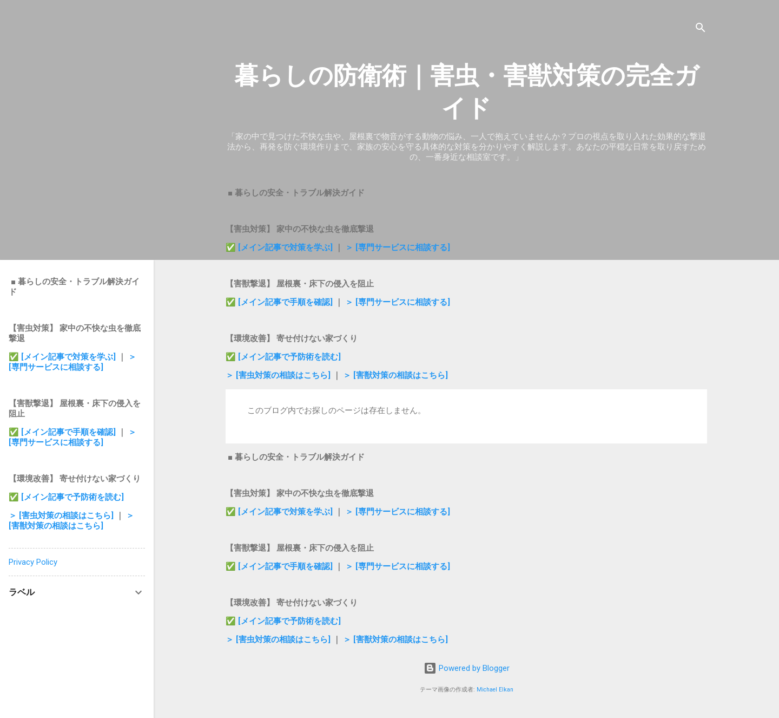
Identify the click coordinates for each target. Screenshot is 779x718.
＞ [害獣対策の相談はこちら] (395, 375)
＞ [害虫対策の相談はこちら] (279, 375)
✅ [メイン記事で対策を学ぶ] (280, 247)
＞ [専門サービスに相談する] (397, 247)
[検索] (700, 29)
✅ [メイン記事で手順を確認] (280, 302)
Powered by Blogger (467, 668)
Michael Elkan (495, 689)
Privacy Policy (33, 562)
